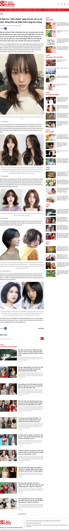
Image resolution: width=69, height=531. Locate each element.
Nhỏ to (54, 9)
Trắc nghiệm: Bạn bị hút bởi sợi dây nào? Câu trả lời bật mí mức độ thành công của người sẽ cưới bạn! (63, 264)
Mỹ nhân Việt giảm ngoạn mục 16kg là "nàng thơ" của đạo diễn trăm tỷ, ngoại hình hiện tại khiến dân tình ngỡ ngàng (30, 469)
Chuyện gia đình (27, 9)
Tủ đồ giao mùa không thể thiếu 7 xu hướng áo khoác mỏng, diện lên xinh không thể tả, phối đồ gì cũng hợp (29, 419)
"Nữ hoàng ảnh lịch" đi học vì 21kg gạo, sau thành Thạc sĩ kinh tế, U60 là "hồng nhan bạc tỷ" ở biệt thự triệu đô (30, 500)
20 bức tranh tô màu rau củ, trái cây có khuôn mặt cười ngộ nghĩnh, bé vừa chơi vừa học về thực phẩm (63, 40)
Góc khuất (35, 9)
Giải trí (49, 9)
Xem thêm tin (22, 514)
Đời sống (10, 9)
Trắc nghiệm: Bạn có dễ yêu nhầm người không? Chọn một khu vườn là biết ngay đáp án (63, 272)
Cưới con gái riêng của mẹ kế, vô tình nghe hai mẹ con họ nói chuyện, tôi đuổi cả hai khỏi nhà (62, 123)
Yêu (46, 9)
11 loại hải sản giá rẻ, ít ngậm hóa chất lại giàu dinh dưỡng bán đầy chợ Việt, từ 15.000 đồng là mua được (63, 174)
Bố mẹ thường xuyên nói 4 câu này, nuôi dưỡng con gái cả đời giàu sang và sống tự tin (63, 24)
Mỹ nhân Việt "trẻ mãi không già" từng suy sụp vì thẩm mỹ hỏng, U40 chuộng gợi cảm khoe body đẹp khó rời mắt (30, 402)
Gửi (42, 338)
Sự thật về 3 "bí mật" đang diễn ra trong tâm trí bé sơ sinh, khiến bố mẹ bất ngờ (62, 48)
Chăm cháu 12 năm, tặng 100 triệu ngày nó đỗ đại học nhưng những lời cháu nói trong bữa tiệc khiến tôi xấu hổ (63, 116)
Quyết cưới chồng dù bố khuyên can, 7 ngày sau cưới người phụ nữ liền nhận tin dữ (62, 144)
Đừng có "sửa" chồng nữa (62, 68)
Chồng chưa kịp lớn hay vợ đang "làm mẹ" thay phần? (62, 77)
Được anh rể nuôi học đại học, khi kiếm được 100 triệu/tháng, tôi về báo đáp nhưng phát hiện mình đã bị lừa (62, 137)
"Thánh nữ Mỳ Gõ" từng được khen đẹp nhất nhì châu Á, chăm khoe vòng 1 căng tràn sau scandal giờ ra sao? (30, 452)
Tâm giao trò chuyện (18, 9)
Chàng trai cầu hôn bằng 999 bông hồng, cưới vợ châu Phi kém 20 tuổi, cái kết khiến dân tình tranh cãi (63, 256)
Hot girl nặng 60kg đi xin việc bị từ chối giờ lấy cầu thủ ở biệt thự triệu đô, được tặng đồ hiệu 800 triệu (30, 369)
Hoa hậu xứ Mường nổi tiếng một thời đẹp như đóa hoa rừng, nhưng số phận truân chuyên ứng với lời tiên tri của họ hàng (30, 352)
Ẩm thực (59, 9)
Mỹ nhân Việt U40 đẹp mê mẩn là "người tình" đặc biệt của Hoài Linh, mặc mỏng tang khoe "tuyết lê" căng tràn (31, 484)
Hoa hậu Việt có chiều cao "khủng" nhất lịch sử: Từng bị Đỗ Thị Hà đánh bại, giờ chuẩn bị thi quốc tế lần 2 (30, 436)
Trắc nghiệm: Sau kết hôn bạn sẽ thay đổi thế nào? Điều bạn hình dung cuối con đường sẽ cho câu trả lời (63, 248)
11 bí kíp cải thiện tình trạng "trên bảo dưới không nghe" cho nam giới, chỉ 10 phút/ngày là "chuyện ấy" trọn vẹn (63, 191)
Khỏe (40, 9)
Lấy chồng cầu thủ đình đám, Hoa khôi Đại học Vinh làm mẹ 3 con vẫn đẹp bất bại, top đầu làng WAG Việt (30, 385)
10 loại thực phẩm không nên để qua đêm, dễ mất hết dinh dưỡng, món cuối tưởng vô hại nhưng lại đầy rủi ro (63, 182)
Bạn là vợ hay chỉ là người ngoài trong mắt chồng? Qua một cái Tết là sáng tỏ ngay (62, 107)
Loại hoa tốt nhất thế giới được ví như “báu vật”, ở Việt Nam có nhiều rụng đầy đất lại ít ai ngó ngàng (63, 198)
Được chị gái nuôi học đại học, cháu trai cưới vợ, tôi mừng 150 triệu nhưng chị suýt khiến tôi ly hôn (62, 99)
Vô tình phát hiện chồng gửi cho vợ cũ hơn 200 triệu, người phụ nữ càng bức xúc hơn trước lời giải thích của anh (63, 161)
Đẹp (43, 9)
